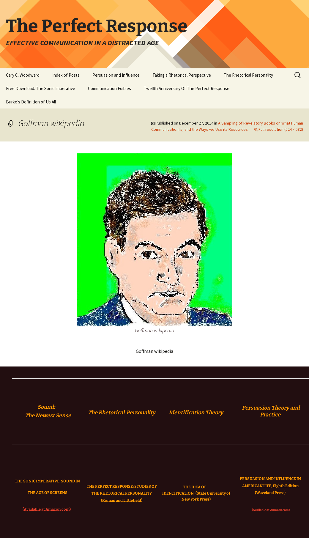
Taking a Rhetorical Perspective (181, 75)
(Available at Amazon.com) (46, 509)
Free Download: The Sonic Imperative (40, 88)
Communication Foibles (109, 88)
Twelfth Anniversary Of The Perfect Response (186, 88)
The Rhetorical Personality (248, 75)
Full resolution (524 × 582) (280, 129)
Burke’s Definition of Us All (31, 102)
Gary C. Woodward (23, 75)
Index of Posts (66, 75)
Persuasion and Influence (116, 75)
